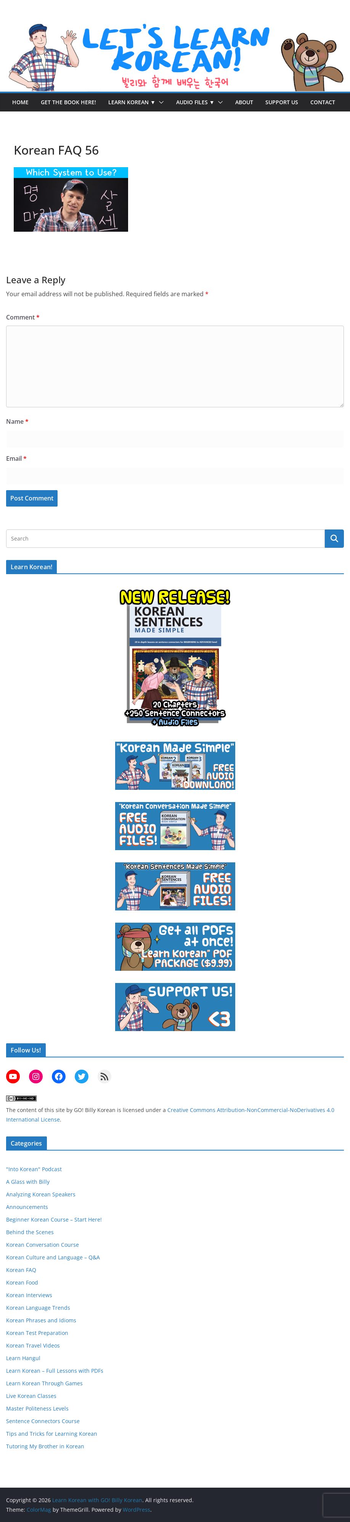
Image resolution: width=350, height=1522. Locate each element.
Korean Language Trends (38, 1307)
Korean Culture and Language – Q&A (53, 1257)
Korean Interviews (29, 1295)
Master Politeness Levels (37, 1408)
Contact (322, 102)
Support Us (281, 102)
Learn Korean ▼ (132, 102)
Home (20, 102)
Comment (23, 317)
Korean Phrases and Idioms (41, 1320)
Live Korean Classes (31, 1395)
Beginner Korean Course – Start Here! (54, 1219)
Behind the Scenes (30, 1232)
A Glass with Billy (28, 1181)
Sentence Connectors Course (43, 1421)
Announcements (27, 1206)
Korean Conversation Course (42, 1244)
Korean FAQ (21, 1269)
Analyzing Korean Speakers (40, 1194)
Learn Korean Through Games (44, 1383)
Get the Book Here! (68, 102)
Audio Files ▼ (195, 102)
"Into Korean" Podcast (34, 1169)
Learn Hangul (23, 1358)
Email (16, 458)
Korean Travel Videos (33, 1345)
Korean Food (22, 1282)
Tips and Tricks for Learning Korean (51, 1433)
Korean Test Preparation (37, 1332)
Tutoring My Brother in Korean (45, 1446)
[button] (160, 102)
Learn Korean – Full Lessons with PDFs (54, 1370)
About (244, 102)
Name (17, 421)
